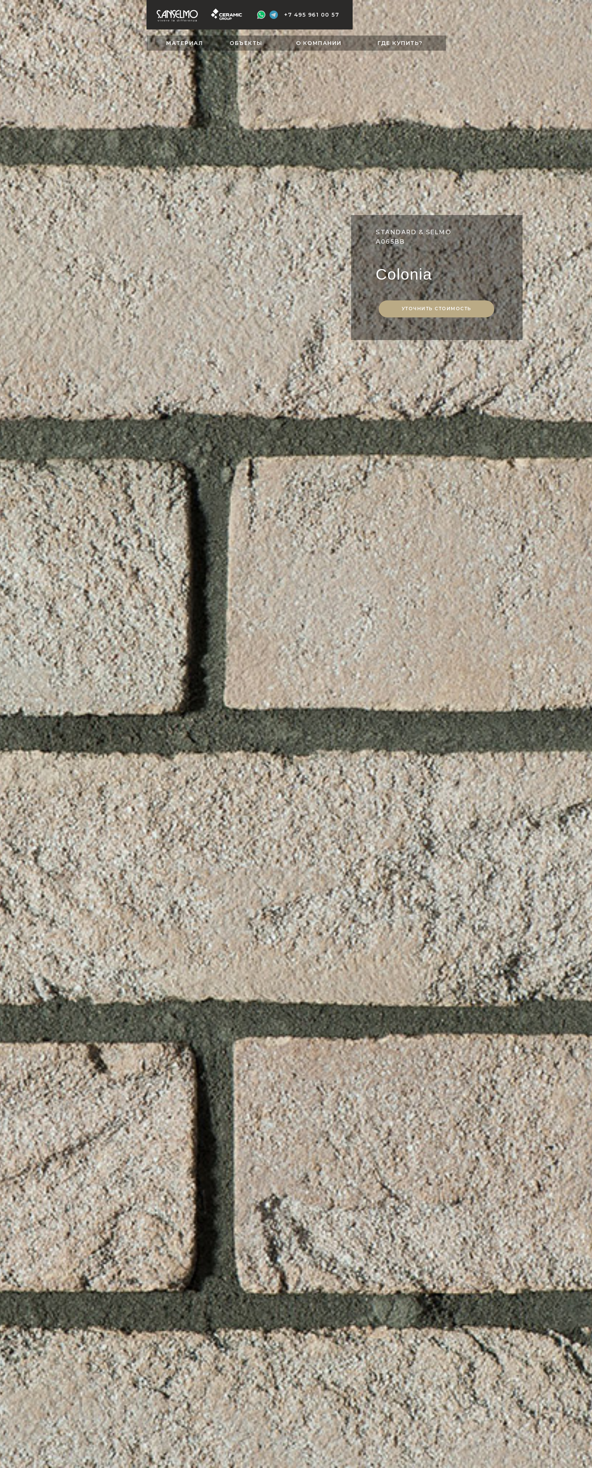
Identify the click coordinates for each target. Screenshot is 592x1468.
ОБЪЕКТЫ (246, 43)
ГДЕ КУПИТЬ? (400, 43)
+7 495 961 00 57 (311, 14)
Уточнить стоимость (437, 308)
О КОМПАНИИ (319, 43)
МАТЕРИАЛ (184, 43)
